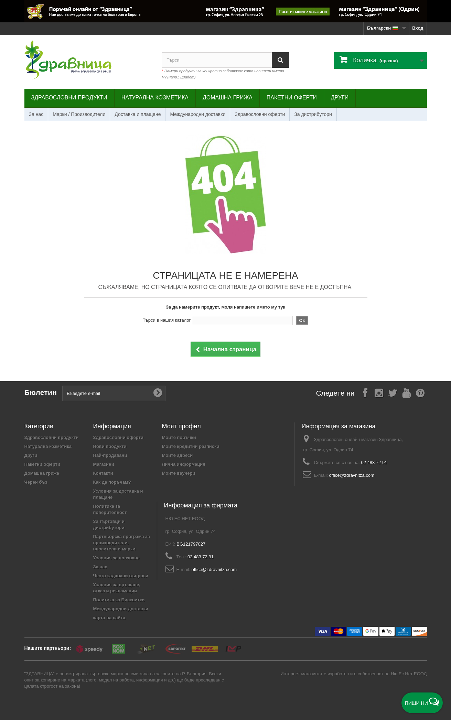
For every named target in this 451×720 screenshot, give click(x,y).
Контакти (103, 473)
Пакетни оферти (292, 97)
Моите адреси (177, 455)
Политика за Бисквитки (119, 599)
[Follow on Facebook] (365, 393)
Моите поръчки (179, 437)
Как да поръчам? (112, 482)
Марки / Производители (79, 114)
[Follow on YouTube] (406, 393)
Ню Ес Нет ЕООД (409, 673)
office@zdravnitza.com (351, 475)
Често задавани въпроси (121, 575)
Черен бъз (35, 482)
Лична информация (183, 464)
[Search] (280, 60)
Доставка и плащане (138, 114)
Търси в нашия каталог (167, 320)
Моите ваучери (178, 473)
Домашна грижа (228, 97)
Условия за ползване (116, 557)
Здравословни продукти (69, 97)
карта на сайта (109, 617)
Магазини (103, 464)
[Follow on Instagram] (379, 393)
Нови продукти (110, 446)
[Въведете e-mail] (113, 393)
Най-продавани (110, 455)
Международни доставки (197, 114)
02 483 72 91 (374, 462)
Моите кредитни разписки (190, 446)
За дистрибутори (313, 114)
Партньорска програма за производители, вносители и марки (121, 542)
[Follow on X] (392, 393)
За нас (36, 114)
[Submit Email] (157, 393)
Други (339, 97)
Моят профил (181, 426)
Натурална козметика (155, 97)
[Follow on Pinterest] (420, 393)
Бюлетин (40, 392)
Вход (417, 28)
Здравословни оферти (260, 114)
